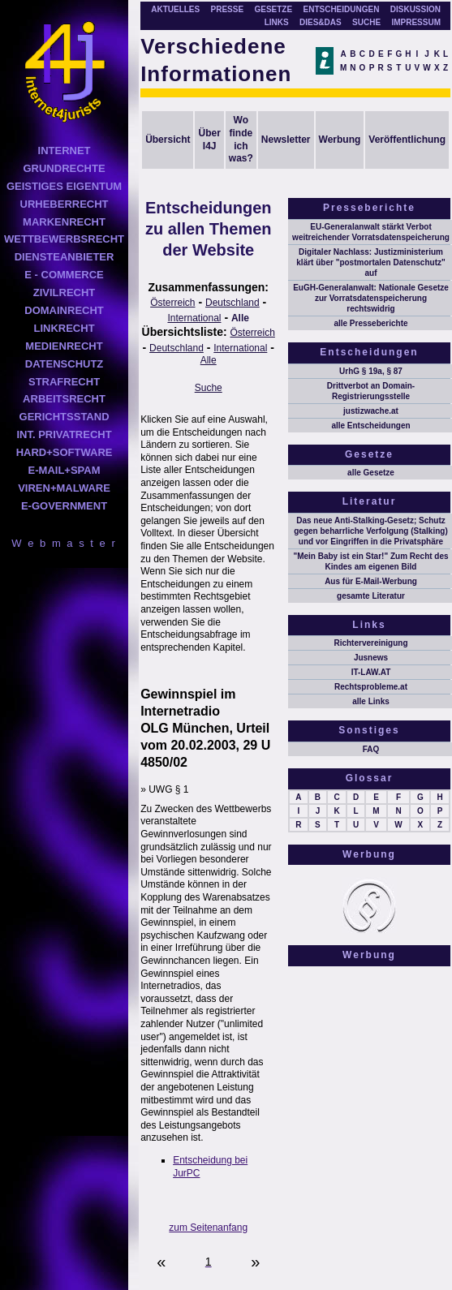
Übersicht (167, 139)
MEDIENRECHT (63, 346)
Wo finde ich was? (241, 139)
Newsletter (286, 139)
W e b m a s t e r (63, 543)
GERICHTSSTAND (64, 417)
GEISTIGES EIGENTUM (64, 186)
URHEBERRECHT (64, 204)
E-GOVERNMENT (64, 506)
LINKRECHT (63, 328)
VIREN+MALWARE (64, 488)
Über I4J (209, 139)
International (194, 318)
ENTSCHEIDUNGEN (341, 9)
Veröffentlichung (407, 139)
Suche (208, 387)
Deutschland (232, 302)
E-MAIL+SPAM (64, 470)
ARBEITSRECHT (64, 399)
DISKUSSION (415, 9)
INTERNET (64, 150)
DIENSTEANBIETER (64, 257)
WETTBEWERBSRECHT (64, 239)
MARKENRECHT (64, 222)
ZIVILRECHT (64, 292)
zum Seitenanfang (208, 1227)
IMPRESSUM (416, 22)
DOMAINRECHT (64, 310)
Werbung (340, 139)
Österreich (172, 302)
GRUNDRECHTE (64, 168)
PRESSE (227, 9)
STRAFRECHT (64, 382)
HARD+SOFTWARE (64, 452)
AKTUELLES (175, 9)
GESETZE (273, 9)
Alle (240, 318)
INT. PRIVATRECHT (63, 434)
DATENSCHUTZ (64, 364)
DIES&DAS (320, 22)
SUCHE (366, 22)
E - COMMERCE (64, 275)
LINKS (277, 22)
